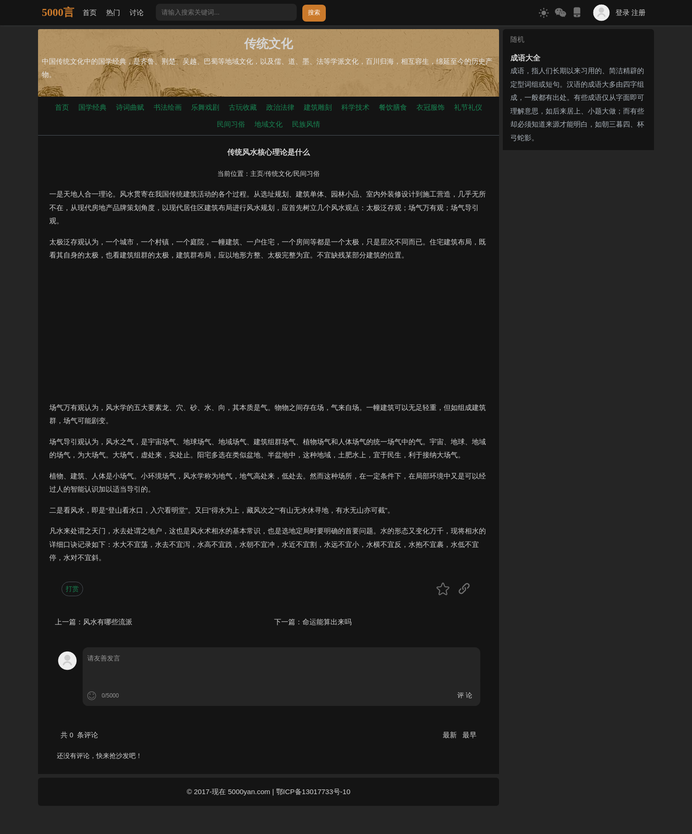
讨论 (137, 12)
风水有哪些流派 (107, 622)
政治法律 (280, 107)
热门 (113, 12)
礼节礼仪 (468, 107)
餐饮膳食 (393, 107)
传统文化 (278, 173)
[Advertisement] (268, 335)
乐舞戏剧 (205, 107)
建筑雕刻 (318, 107)
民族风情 (306, 124)
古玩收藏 (243, 107)
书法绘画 (168, 107)
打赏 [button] (72, 588)
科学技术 (355, 107)
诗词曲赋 (130, 107)
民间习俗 (231, 124)
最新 (451, 735)
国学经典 (92, 107)
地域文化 (268, 124)
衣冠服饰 (430, 107)
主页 (256, 173)
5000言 (58, 12)
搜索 (314, 12)
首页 (90, 12)
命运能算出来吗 (327, 622)
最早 (469, 735)
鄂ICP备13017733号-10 (313, 792)
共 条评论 (79, 735)
